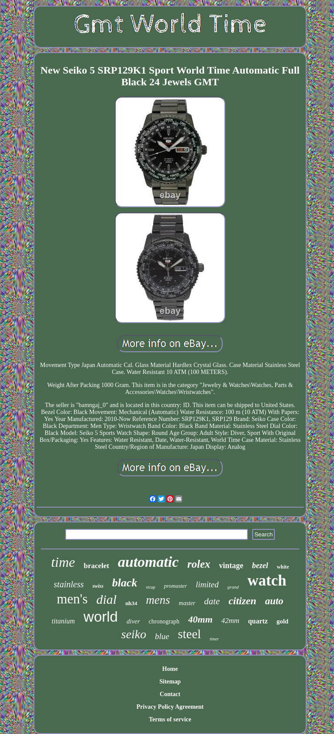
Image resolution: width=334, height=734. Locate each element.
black (124, 582)
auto (274, 601)
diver (133, 621)
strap (150, 586)
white (283, 567)
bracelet (96, 566)
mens (158, 599)
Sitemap (169, 681)
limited (207, 584)
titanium (63, 621)
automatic (148, 562)
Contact (170, 694)
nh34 (131, 603)
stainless (69, 584)
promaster (175, 585)
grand (233, 586)
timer (214, 638)
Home (170, 669)
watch (266, 580)
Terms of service (170, 719)
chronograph (164, 621)
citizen (242, 600)
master (187, 603)
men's (72, 598)
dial (106, 599)
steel (189, 634)
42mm (230, 620)
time (63, 562)
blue (162, 636)
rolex (198, 564)
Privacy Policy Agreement (170, 707)
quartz (257, 621)
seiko (134, 634)
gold (283, 621)
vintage (231, 565)
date (212, 601)
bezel (260, 565)
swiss (97, 586)
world (101, 617)
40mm (200, 619)
